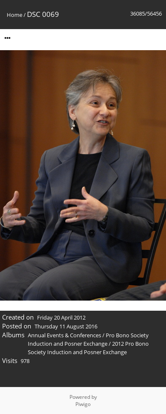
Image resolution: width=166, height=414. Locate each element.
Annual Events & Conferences (64, 335)
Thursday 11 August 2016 (66, 326)
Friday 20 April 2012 (61, 317)
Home (14, 15)
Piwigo (83, 404)
